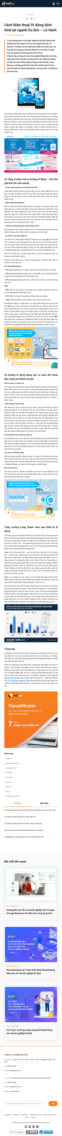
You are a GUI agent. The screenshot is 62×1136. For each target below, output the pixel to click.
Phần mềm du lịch (12, 796)
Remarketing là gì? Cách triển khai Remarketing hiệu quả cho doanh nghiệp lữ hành (30, 972)
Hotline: (11, 1091)
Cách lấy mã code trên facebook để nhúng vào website (23, 830)
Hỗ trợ (26, 1117)
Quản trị (9, 759)
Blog (8, 791)
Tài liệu (8, 782)
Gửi (53, 1103)
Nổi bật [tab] (17, 803)
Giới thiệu (15, 1115)
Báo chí (9, 787)
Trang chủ (7, 1115)
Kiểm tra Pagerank (16, 1132)
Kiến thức (9, 777)
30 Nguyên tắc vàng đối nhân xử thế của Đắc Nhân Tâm (23, 837)
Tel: (10, 1066)
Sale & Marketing (12, 763)
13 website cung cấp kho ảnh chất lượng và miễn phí (23, 823)
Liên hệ (33, 1117)
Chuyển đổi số (11, 768)
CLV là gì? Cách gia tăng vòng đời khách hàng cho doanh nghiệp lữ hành (29, 1032)
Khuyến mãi (24, 1115)
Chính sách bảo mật (50, 1115)
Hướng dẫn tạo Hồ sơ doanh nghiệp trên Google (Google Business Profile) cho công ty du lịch (30, 912)
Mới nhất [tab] (44, 803)
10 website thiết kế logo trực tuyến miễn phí (19, 817)
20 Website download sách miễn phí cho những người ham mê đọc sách (30, 810)
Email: (12, 1070)
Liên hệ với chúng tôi (18, 681)
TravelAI (9, 773)
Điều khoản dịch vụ (35, 1115)
